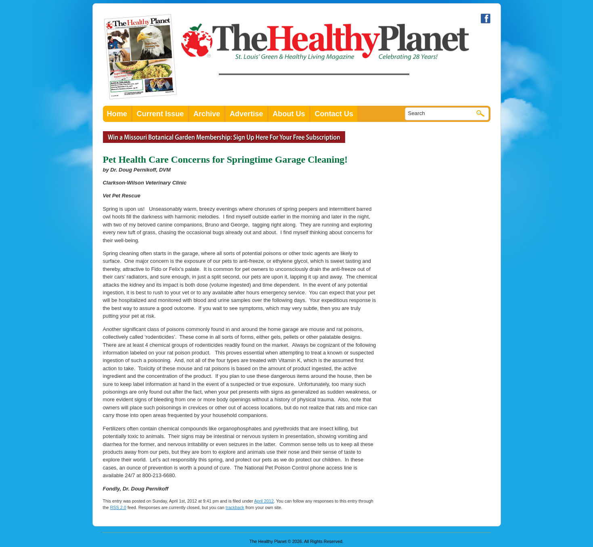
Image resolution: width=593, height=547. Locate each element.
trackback (235, 507)
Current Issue (160, 114)
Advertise (246, 114)
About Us (288, 114)
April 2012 (264, 501)
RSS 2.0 (118, 507)
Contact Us (333, 114)
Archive (206, 114)
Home (117, 114)
